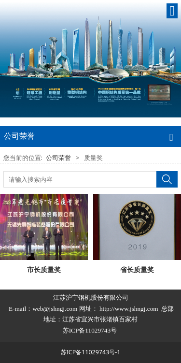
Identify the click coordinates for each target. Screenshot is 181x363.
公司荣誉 (58, 157)
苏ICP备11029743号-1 (91, 352)
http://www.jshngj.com (128, 308)
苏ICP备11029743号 (91, 330)
